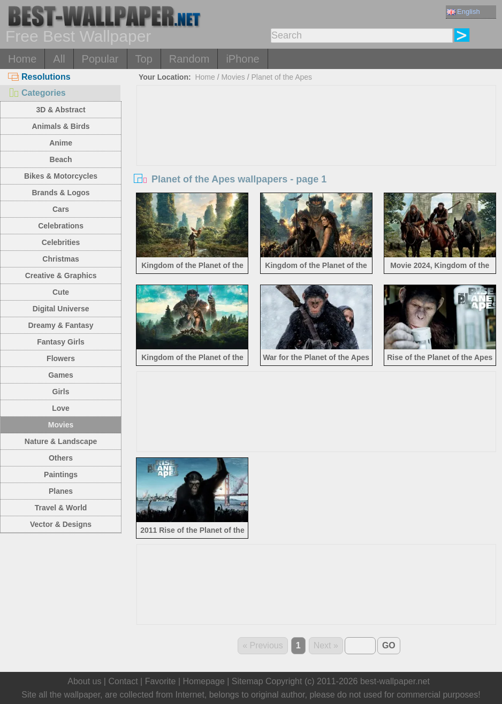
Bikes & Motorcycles (60, 176)
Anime (60, 143)
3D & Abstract (61, 109)
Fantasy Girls (61, 342)
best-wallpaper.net (395, 681)
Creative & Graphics (61, 275)
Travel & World (61, 507)
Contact (123, 681)
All (59, 59)
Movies (60, 424)
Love (61, 408)
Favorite (160, 681)
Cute (60, 292)
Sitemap (247, 681)
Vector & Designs (61, 524)
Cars (60, 209)
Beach (61, 159)
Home (22, 59)
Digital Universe (61, 308)
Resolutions (39, 76)
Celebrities (61, 242)
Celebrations (60, 225)
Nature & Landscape (61, 441)
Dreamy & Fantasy (60, 325)
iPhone (242, 59)
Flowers (61, 358)
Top (144, 59)
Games (60, 375)
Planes (61, 491)
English (463, 11)
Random (189, 59)
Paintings (61, 474)
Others (61, 458)
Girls (61, 391)
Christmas (60, 259)
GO (388, 645)
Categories (37, 92)
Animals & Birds (60, 126)
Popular (100, 59)
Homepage (204, 681)
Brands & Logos (60, 192)
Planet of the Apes (281, 77)
